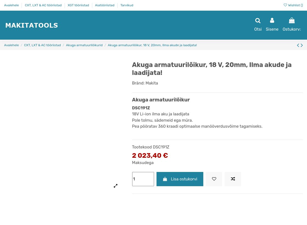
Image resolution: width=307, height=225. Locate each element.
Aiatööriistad (105, 5)
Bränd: (138, 83)
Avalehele (12, 5)
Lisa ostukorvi (180, 179)
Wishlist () (293, 5)
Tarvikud (126, 5)
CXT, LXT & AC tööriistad (43, 5)
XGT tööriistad (79, 5)
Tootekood (142, 147)
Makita (152, 83)
